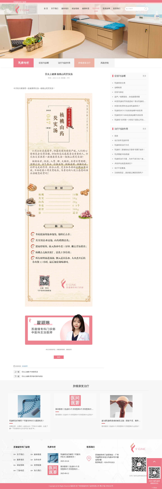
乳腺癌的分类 (120, 83)
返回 (58, 357)
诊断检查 (118, 87)
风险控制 (105, 64)
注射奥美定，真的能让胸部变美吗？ (129, 173)
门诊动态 (20, 470)
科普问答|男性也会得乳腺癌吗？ (127, 106)
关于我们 (54, 10)
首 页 (46, 10)
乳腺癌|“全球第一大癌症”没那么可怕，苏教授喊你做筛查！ (130, 120)
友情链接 (37, 465)
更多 (144, 76)
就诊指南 (75, 10)
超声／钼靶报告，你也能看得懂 (127, 97)
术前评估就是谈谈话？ (124, 163)
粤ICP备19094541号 (106, 486)
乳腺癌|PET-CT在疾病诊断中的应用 (128, 110)
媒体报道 (37, 454)
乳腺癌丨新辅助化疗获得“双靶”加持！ (130, 150)
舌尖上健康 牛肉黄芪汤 (30, 372)
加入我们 (37, 470)
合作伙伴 (37, 460)
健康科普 (85, 10)
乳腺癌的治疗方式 (122, 145)
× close (154, 488)
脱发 (116, 136)
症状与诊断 (44, 64)
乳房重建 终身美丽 (122, 154)
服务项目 (65, 10)
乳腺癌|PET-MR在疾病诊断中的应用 (129, 115)
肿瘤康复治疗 (84, 64)
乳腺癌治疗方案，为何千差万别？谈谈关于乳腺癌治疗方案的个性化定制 (130, 159)
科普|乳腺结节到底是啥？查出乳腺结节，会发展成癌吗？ (130, 101)
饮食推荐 (25, 366)
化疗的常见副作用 (122, 140)
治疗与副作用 (64, 64)
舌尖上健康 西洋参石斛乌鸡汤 (32, 376)
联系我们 (116, 10)
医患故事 (106, 10)
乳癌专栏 (96, 10)
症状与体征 (119, 92)
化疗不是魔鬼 (120, 168)
